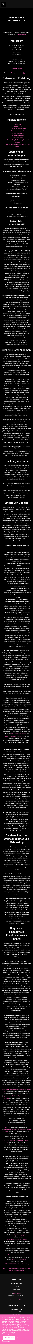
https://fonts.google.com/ (21, 1235)
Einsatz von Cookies (17, 137)
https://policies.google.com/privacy (17, 1239)
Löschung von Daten (18, 135)
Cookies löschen (21, 34)
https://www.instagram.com (13, 1255)
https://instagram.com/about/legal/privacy (17, 1263)
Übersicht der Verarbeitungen (18, 128)
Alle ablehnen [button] (9, 1338)
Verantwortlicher (18, 126)
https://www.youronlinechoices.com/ (14, 736)
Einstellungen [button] (22, 32)
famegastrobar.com (16, 68)
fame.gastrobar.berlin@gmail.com (20, 73)
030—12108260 (17, 1293)
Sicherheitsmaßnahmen (18, 133)
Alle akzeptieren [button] (21, 1338)
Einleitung (18, 124)
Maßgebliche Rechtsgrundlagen (18, 131)
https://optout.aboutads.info (19, 733)
